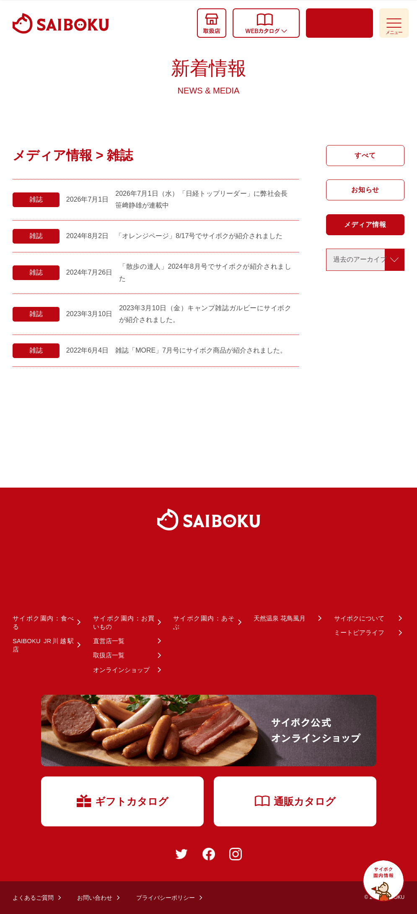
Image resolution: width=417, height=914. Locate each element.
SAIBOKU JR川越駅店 (43, 645)
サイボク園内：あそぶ (203, 622)
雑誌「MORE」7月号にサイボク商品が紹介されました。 (201, 350)
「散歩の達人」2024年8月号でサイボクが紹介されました (205, 272)
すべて (365, 155)
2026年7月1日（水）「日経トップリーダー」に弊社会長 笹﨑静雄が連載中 (201, 199)
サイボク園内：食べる (43, 622)
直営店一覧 (108, 640)
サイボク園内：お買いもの (123, 622)
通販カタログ (294, 801)
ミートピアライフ (359, 632)
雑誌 (36, 199)
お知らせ (365, 189)
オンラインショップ (121, 669)
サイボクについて (359, 618)
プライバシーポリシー (165, 897)
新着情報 (208, 76)
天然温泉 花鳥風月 (280, 618)
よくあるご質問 (33, 897)
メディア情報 (365, 224)
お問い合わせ (94, 897)
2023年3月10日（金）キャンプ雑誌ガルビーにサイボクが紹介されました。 (205, 314)
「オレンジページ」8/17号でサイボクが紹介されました (198, 235)
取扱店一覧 (108, 655)
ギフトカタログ (122, 801)
